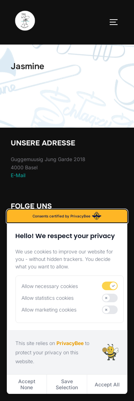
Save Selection (67, 384)
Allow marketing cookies (48, 310)
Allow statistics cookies (47, 298)
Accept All (107, 384)
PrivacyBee (70, 343)
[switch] (110, 286)
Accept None (26, 384)
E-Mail (18, 175)
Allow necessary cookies (49, 286)
